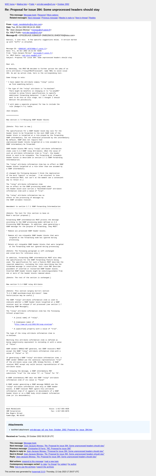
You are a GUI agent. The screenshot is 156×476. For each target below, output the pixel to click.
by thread (53, 464)
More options (52, 15)
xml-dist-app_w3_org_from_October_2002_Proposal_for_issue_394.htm (61, 430)
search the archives (45, 467)
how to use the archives (25, 467)
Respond (42, 15)
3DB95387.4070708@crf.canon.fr (32, 49)
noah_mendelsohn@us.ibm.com (27, 24)
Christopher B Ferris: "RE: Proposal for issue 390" (49, 449)
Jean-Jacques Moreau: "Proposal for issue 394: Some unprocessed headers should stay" (65, 451)
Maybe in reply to (66, 18)
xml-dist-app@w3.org (46, 4)
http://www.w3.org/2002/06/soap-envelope (33, 324)
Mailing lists (22, 4)
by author (72, 464)
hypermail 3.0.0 (38, 472)
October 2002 (63, 4)
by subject (62, 464)
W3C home (10, 4)
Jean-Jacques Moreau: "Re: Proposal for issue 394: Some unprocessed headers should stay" (64, 446)
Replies (92, 18)
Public (31, 4)
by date (44, 464)
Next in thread (82, 18)
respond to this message (32, 461)
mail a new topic (52, 461)
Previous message (50, 18)
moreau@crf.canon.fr (41, 30)
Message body (30, 15)
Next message (34, 18)
